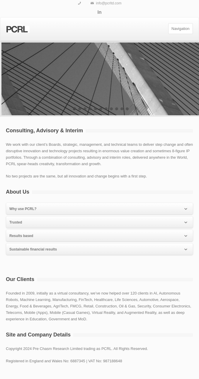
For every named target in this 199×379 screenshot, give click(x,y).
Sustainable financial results (98, 249)
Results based (98, 236)
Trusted (98, 222)
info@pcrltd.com (109, 3)
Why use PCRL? (98, 209)
